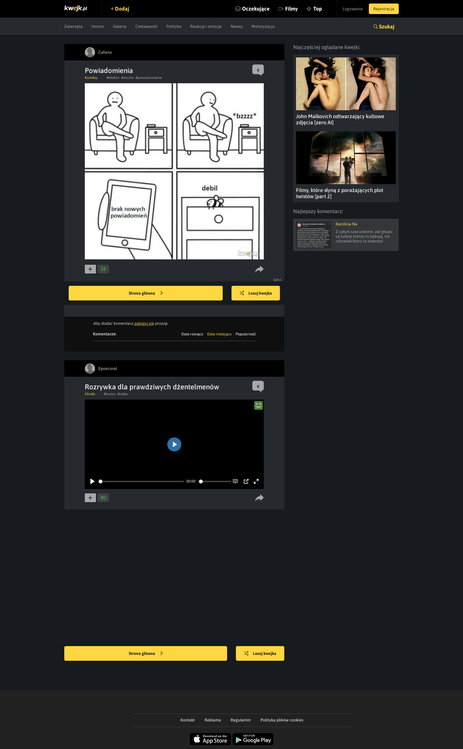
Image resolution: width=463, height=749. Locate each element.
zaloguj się (144, 323)
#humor (110, 394)
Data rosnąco (192, 334)
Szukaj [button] (386, 26)
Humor (98, 26)
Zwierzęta (73, 26)
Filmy (291, 9)
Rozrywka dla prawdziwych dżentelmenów (152, 387)
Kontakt (187, 720)
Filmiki (90, 394)
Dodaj (122, 9)
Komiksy (91, 78)
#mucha (127, 78)
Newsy (237, 26)
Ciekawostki (146, 26)
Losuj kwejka (256, 293)
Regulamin (241, 720)
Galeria (119, 26)
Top (317, 9)
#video (123, 394)
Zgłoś (277, 279)
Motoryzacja (263, 26)
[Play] (92, 481)
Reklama (213, 720)
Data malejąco (219, 334)
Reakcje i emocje (206, 26)
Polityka (173, 26)
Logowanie (353, 8)
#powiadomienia (149, 78)
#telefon (113, 78)
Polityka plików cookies (282, 720)
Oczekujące (256, 9)
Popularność (246, 334)
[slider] (141, 481)
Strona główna (146, 293)
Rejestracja (383, 8)
